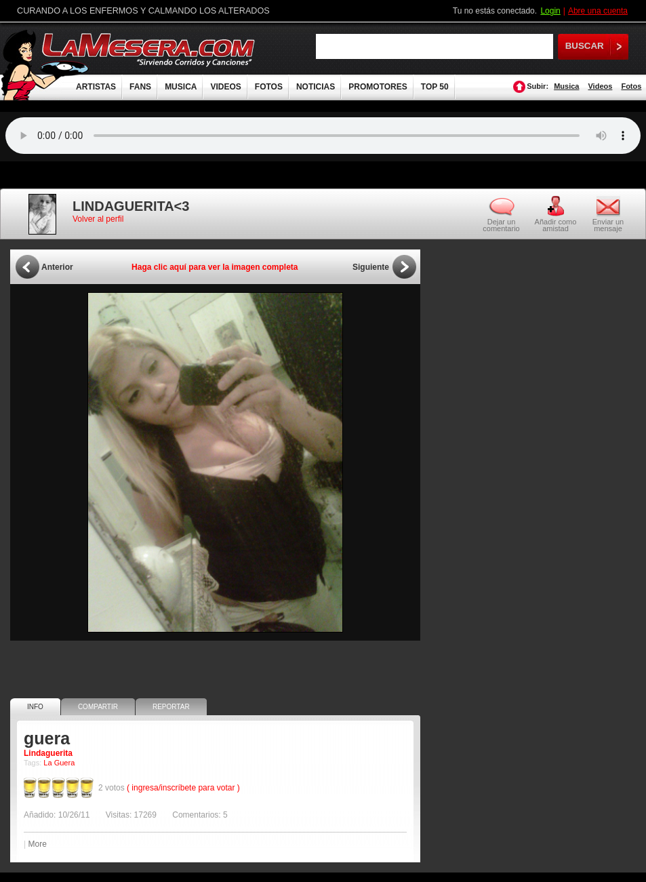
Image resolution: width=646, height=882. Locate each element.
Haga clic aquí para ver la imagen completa (215, 267)
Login (550, 11)
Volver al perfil (98, 219)
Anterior (57, 267)
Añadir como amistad (556, 225)
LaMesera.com (149, 49)
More (37, 844)
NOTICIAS (315, 87)
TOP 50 (435, 87)
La (47, 763)
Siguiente (370, 267)
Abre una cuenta (598, 11)
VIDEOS (225, 87)
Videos (600, 86)
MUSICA (181, 87)
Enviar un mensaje (608, 225)
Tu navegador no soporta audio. (323, 135)
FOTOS (269, 87)
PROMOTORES (377, 87)
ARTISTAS (96, 87)
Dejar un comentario (501, 225)
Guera (64, 763)
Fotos (631, 86)
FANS (140, 87)
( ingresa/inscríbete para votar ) (183, 788)
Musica (566, 86)
